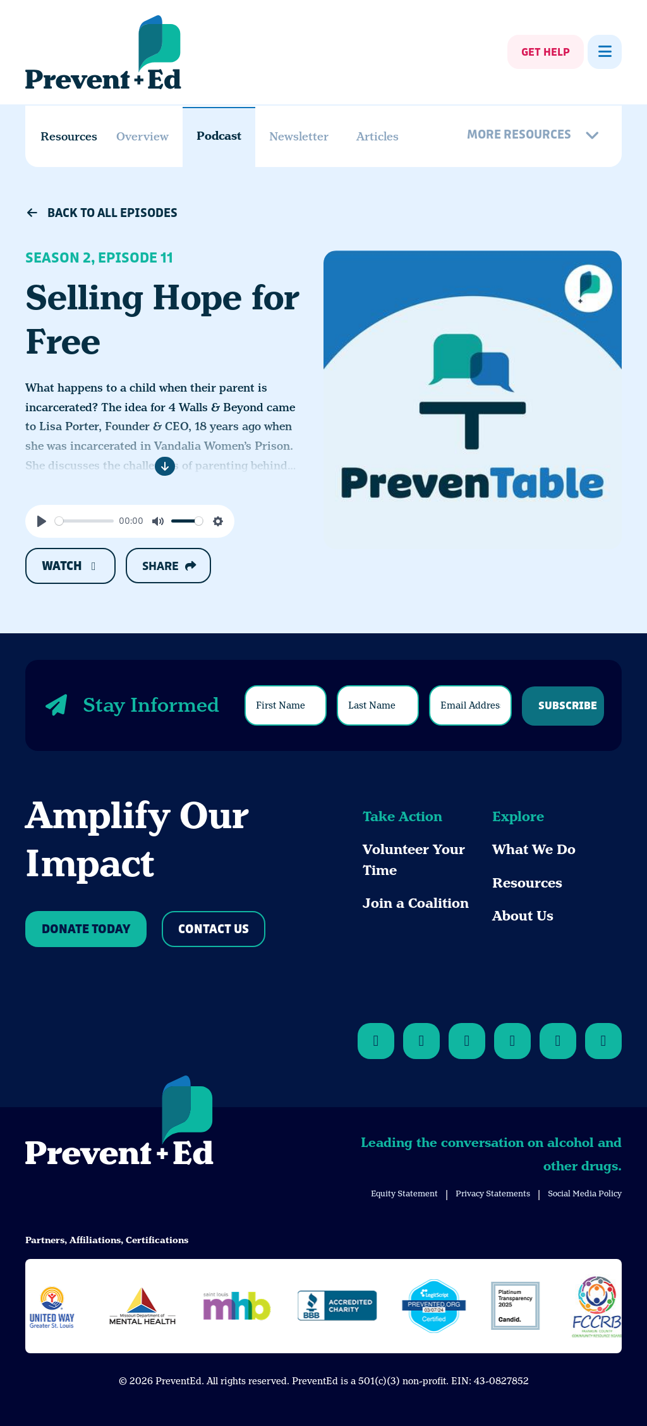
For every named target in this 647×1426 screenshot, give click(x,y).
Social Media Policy (585, 1193)
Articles (377, 136)
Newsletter (299, 136)
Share (169, 566)
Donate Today (86, 929)
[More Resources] (535, 136)
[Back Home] (103, 52)
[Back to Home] (119, 1122)
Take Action (402, 817)
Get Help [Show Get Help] (545, 52)
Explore (518, 817)
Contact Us (213, 929)
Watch (70, 566)
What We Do (534, 850)
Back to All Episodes (101, 213)
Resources (527, 883)
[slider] (84, 521)
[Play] (42, 521)
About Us (522, 916)
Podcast (219, 136)
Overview (142, 136)
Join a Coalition (416, 903)
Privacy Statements (493, 1193)
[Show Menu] (605, 52)
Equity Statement (404, 1193)
